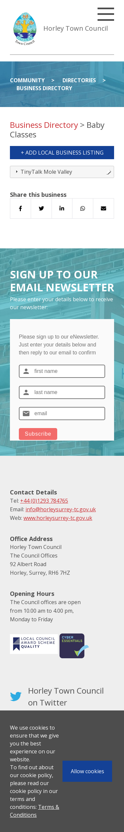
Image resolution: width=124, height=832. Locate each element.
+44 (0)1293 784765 (44, 500)
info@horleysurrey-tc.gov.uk (60, 509)
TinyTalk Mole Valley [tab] (62, 171)
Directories (79, 80)
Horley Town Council (75, 28)
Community (27, 80)
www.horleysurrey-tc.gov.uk (57, 518)
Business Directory (44, 88)
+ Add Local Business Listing (62, 152)
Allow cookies (87, 771)
